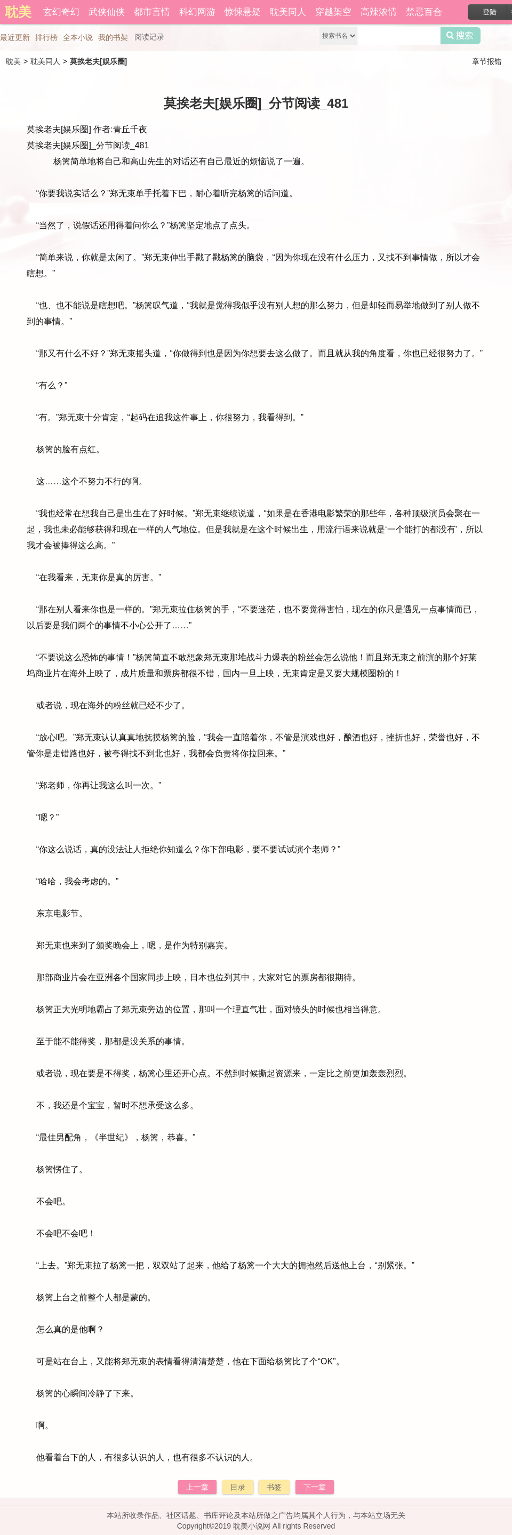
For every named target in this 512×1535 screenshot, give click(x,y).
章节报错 (487, 61)
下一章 (314, 1487)
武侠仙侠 (107, 12)
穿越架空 (333, 12)
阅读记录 (149, 37)
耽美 (13, 61)
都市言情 (152, 12)
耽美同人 (288, 12)
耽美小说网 (251, 1526)
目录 (237, 1487)
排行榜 (46, 37)
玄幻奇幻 (61, 12)
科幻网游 (197, 12)
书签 (274, 1487)
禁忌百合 (424, 12)
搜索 (461, 35)
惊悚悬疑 (243, 12)
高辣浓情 (379, 12)
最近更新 (15, 37)
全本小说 (78, 37)
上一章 (197, 1487)
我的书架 (113, 37)
